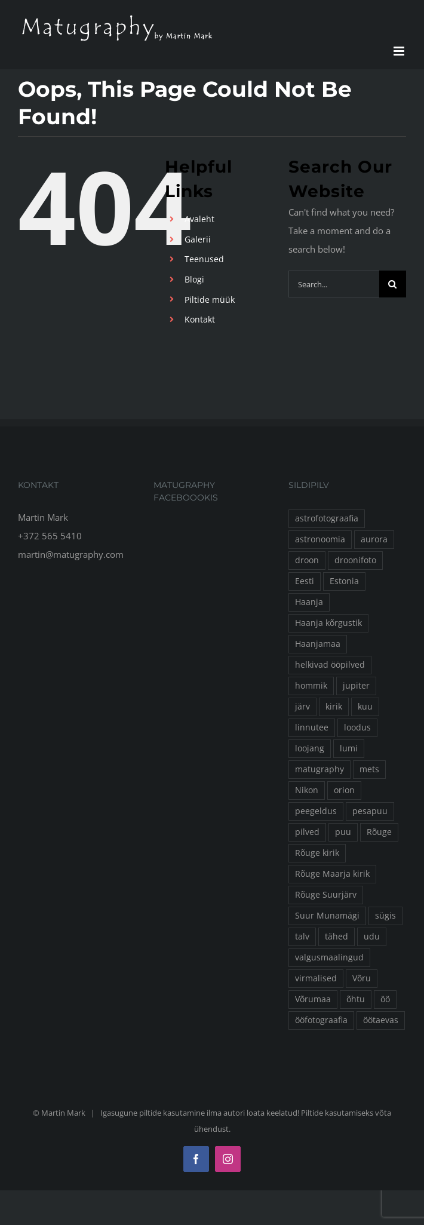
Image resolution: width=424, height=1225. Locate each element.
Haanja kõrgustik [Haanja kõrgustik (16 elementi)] (328, 623)
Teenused (204, 259)
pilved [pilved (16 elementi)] (307, 832)
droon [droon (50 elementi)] (307, 560)
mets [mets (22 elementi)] (369, 769)
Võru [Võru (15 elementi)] (361, 978)
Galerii (198, 239)
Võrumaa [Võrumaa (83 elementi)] (313, 999)
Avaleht (199, 219)
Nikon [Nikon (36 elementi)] (306, 790)
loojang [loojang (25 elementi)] (309, 748)
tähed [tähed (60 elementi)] (336, 936)
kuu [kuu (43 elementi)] (365, 706)
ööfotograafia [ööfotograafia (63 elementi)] (321, 1020)
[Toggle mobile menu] (400, 51)
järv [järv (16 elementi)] (302, 706)
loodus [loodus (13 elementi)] (357, 727)
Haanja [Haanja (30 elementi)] (309, 602)
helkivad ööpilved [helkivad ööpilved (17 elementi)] (330, 664)
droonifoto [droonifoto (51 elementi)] (355, 560)
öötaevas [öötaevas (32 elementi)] (380, 1020)
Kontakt (200, 319)
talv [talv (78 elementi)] (302, 936)
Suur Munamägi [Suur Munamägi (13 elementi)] (327, 915)
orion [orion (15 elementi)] (344, 790)
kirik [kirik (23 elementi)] (333, 706)
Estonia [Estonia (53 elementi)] (344, 581)
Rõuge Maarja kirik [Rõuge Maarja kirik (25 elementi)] (332, 873)
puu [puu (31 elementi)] (343, 832)
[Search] (392, 284)
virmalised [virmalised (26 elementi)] (316, 978)
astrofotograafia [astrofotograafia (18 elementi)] (326, 518)
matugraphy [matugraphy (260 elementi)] (319, 769)
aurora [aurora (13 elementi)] (374, 539)
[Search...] (333, 284)
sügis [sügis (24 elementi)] (385, 915)
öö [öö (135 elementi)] (385, 999)
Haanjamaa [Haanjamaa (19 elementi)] (317, 643)
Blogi (194, 279)
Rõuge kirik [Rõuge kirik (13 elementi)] (317, 853)
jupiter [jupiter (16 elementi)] (356, 685)
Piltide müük (210, 299)
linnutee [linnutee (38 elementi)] (311, 727)
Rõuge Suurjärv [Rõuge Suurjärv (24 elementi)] (326, 894)
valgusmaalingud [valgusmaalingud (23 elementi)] (329, 957)
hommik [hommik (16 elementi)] (311, 685)
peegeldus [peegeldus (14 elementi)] (316, 811)
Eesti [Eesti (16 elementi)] (304, 581)
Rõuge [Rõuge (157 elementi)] (379, 832)
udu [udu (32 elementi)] (372, 936)
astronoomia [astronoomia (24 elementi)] (320, 539)
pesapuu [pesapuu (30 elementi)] (370, 811)
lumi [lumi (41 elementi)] (349, 748)
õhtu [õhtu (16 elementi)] (355, 999)
